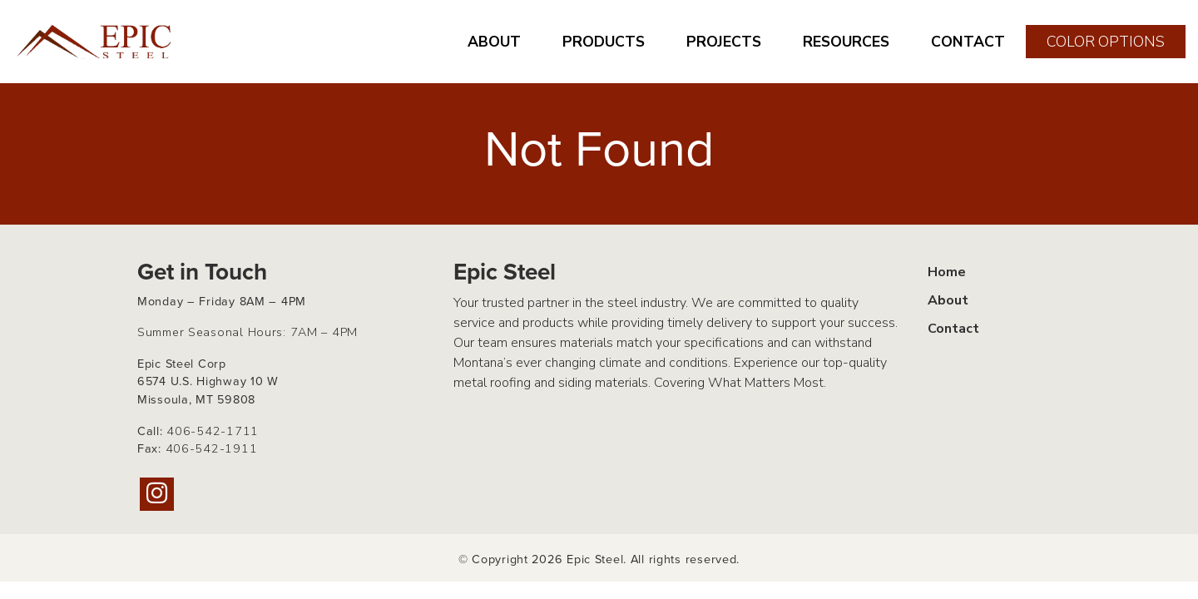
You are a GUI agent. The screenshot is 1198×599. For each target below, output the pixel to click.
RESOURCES (846, 42)
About (948, 300)
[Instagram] (157, 494)
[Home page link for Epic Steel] (95, 41)
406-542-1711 (212, 431)
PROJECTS (723, 42)
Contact (953, 328)
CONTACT (968, 42)
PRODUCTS (603, 42)
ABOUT (494, 42)
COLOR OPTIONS (1106, 42)
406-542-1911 (212, 448)
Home (947, 272)
